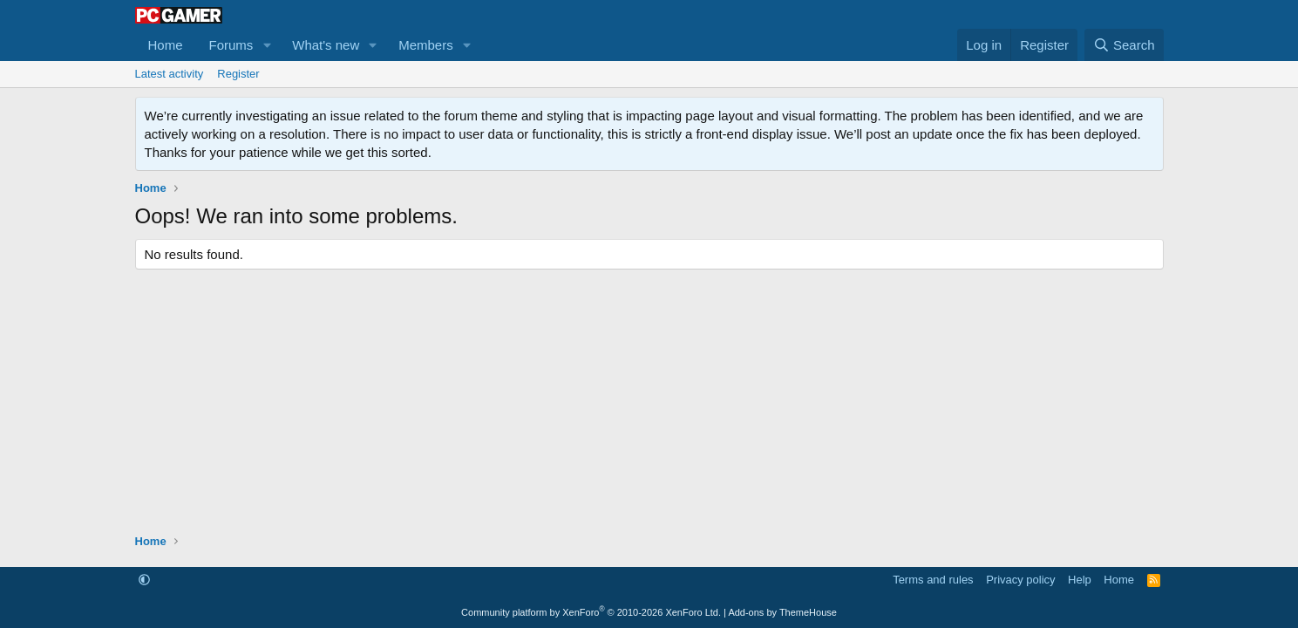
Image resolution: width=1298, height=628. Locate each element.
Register (238, 73)
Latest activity (169, 73)
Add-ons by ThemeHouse (782, 612)
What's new (325, 45)
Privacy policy (1020, 579)
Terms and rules (933, 579)
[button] (267, 45)
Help (1079, 579)
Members (425, 45)
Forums (231, 45)
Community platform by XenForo (591, 612)
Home (165, 45)
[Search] (1124, 45)
